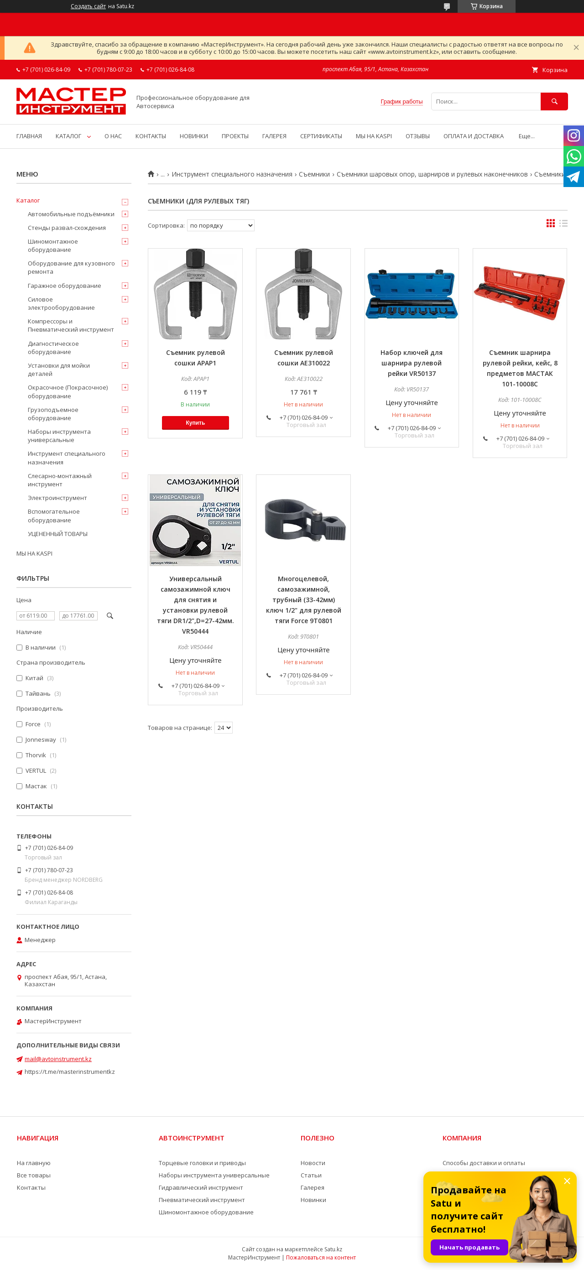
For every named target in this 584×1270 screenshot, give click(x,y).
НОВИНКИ (194, 136)
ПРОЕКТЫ (235, 136)
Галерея (312, 1187)
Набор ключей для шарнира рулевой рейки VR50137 (412, 363)
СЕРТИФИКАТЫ (321, 136)
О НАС (113, 136)
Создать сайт (88, 6)
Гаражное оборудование (64, 285)
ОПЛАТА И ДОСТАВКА (473, 136)
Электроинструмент (57, 498)
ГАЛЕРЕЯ (274, 136)
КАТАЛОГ (68, 136)
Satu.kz (333, 1249)
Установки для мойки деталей (59, 369)
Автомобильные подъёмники (71, 214)
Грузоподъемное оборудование (53, 414)
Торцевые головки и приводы (202, 1163)
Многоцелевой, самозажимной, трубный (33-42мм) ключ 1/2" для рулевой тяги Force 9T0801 (303, 599)
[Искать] (554, 101)
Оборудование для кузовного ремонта (71, 267)
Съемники (314, 174)
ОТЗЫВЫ (418, 136)
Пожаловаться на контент (321, 1257)
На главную (34, 1163)
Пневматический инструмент (202, 1200)
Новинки (313, 1200)
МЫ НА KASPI (374, 136)
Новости (313, 1163)
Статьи (311, 1175)
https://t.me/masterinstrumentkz (70, 1071)
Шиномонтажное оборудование (53, 245)
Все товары (34, 1175)
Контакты (31, 1187)
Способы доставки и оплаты (484, 1163)
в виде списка (563, 225)
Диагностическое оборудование (53, 347)
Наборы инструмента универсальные (59, 435)
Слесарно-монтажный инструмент (60, 480)
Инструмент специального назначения (232, 174)
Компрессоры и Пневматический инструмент (71, 325)
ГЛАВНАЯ (29, 136)
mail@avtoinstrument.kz (58, 1058)
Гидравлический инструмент (201, 1187)
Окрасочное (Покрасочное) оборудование (68, 391)
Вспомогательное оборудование (54, 515)
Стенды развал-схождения (67, 228)
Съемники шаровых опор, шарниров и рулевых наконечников (432, 174)
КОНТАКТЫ (151, 136)
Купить (195, 423)
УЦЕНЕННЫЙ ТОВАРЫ (58, 534)
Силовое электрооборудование (61, 303)
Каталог (28, 200)
